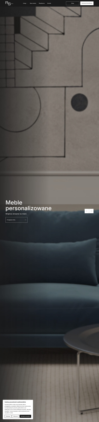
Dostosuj (8, 416)
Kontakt (49, 3)
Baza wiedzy (33, 3)
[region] (18, 409)
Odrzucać (15, 416)
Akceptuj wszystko (25, 416)
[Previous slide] (87, 211)
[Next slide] (91, 211)
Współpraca (42, 3)
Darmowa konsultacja (87, 3)
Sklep (72, 3)
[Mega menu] (25, 3)
